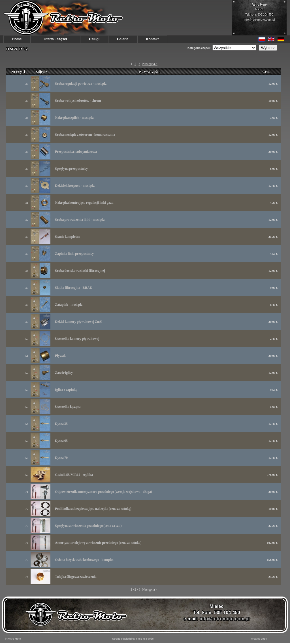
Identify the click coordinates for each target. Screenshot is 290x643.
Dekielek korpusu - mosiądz (75, 186)
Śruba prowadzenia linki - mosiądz (80, 220)
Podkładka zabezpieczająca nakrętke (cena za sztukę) (93, 509)
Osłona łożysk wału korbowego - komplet (84, 560)
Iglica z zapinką (66, 390)
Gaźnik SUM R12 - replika (74, 475)
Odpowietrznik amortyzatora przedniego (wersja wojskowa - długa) (103, 492)
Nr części (18, 71)
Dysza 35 (61, 424)
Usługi (94, 39)
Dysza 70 (61, 458)
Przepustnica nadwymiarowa (76, 152)
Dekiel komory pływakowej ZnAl (78, 322)
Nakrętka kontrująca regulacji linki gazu (84, 203)
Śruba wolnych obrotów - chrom (78, 101)
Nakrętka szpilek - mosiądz (74, 118)
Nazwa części (149, 71)
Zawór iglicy (64, 373)
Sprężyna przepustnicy (71, 169)
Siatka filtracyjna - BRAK (73, 288)
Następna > (149, 64)
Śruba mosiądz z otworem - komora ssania (85, 135)
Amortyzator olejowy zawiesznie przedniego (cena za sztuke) (98, 543)
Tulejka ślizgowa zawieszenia (76, 577)
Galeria (123, 39)
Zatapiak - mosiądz (68, 305)
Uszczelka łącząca (67, 407)
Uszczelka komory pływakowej (77, 339)
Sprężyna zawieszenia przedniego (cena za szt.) (88, 526)
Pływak (60, 356)
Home (17, 39)
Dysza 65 (61, 441)
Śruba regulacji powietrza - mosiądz (80, 84)
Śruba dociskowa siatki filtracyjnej (80, 271)
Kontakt (152, 39)
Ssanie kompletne (67, 237)
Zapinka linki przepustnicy (74, 254)
